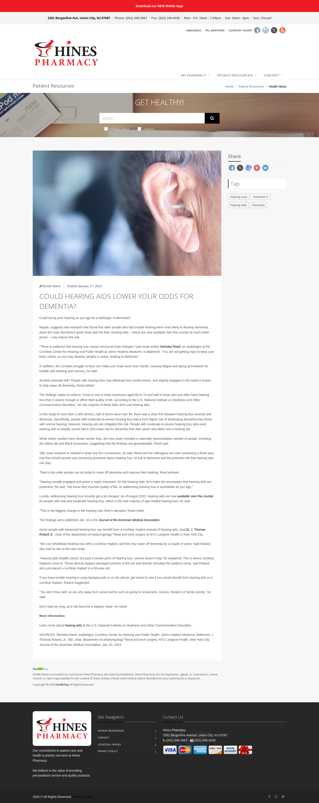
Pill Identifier (214, 30)
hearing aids (73, 625)
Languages (193, 30)
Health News (116, 128)
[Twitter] (274, 30)
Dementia (258, 205)
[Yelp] (282, 30)
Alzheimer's (260, 197)
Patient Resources (235, 75)
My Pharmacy (193, 75)
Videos (146, 128)
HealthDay (62, 685)
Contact (272, 75)
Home (229, 86)
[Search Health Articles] (152, 118)
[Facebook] (257, 30)
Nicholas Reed (170, 346)
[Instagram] (265, 30)
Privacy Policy (108, 751)
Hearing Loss (238, 197)
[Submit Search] (212, 118)
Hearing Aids (238, 205)
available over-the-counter (196, 496)
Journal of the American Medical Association (129, 520)
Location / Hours (240, 30)
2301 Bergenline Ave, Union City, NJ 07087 (79, 18)
